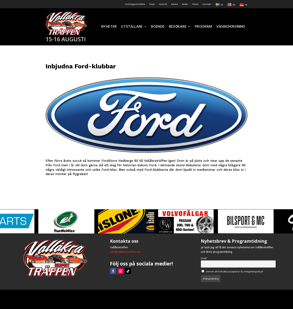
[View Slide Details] (74, 221)
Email (204, 258)
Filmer (195, 4)
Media (174, 4)
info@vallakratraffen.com (125, 252)
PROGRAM (203, 26)
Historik (163, 4)
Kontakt (207, 4)
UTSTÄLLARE (132, 26)
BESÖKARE (177, 26)
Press (152, 4)
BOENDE (157, 26)
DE (243, 5)
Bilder (185, 4)
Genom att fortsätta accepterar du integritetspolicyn (232, 271)
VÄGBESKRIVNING (230, 26)
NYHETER (109, 26)
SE (219, 5)
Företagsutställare (135, 4)
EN (231, 5)
